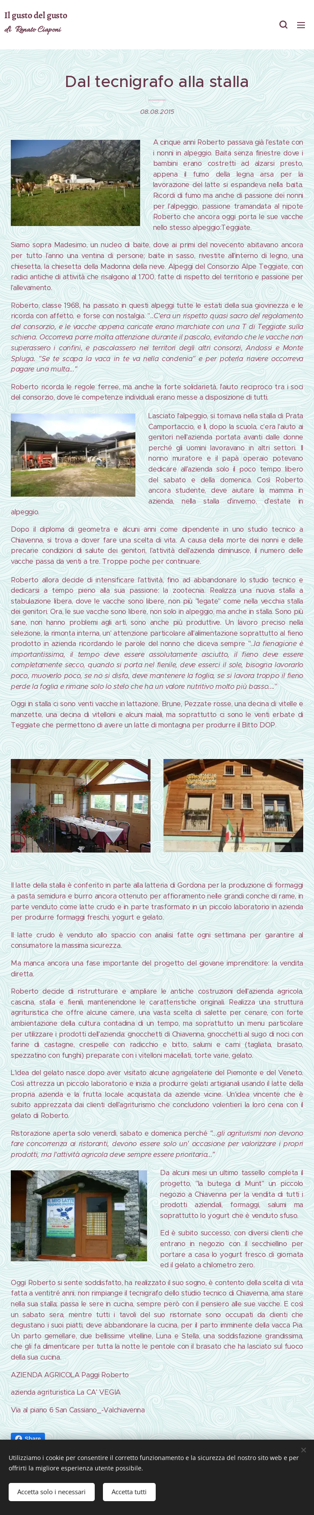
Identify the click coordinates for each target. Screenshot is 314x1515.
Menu (301, 25)
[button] (283, 25)
